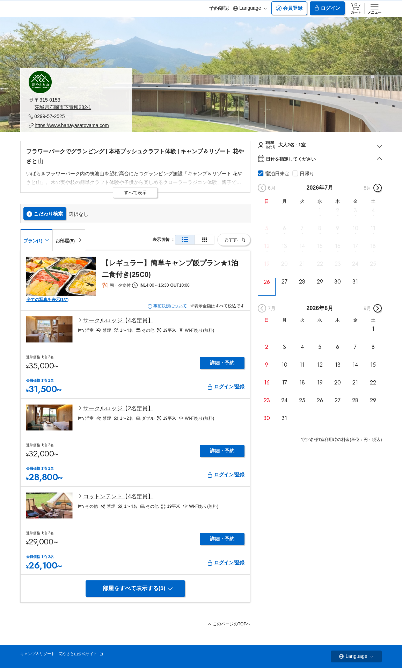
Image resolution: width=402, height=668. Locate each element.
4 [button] (373, 210)
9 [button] (337, 228)
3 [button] (355, 210)
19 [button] (267, 264)
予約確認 (219, 8)
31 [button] (355, 282)
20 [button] (284, 264)
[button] (76, 103)
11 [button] (373, 228)
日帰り (307, 173)
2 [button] (337, 210)
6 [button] (284, 228)
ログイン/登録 (226, 386)
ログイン (327, 8)
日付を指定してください (320, 159)
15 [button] (320, 246)
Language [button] (250, 8)
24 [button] (355, 264)
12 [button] (267, 246)
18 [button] (373, 246)
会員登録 (289, 8)
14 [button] (302, 246)
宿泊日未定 (277, 173)
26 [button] (267, 282)
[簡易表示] (204, 239)
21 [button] (302, 264)
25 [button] (373, 264)
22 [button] (320, 264)
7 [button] (302, 228)
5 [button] (266, 228)
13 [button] (284, 246)
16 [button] (338, 246)
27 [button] (284, 282)
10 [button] (355, 228)
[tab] (68, 239)
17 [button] (355, 246)
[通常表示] (185, 239)
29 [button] (320, 282)
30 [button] (337, 282)
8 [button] (319, 228)
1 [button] (320, 210)
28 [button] (302, 282)
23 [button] (338, 264)
